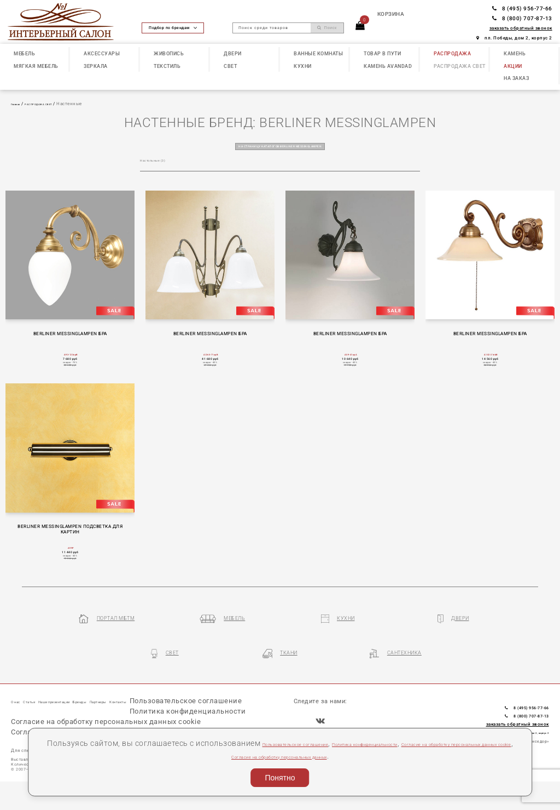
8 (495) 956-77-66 (522, 8)
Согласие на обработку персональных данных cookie (188, 755)
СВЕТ (230, 66)
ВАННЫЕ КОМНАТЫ (318, 53)
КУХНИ (303, 66)
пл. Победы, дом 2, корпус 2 (514, 38)
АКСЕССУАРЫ (102, 53)
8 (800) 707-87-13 (522, 18)
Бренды (136, 699)
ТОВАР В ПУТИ (382, 53)
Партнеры (169, 699)
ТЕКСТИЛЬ (167, 66)
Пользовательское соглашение (324, 743)
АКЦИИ (513, 66)
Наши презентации (89, 699)
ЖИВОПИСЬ (169, 53)
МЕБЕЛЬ (24, 53)
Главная (20, 103)
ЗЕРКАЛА (96, 66)
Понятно (280, 777)
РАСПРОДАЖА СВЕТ (460, 66)
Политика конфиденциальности (448, 743)
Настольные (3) (159, 162)
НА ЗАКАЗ (516, 78)
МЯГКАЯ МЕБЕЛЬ (36, 66)
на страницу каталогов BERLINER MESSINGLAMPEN (280, 145)
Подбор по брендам (173, 27)
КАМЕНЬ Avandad (388, 66)
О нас (19, 699)
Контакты (204, 699)
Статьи (44, 699)
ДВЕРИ (233, 53)
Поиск (327, 28)
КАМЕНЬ (515, 53)
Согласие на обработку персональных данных (382, 755)
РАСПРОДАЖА (452, 53)
